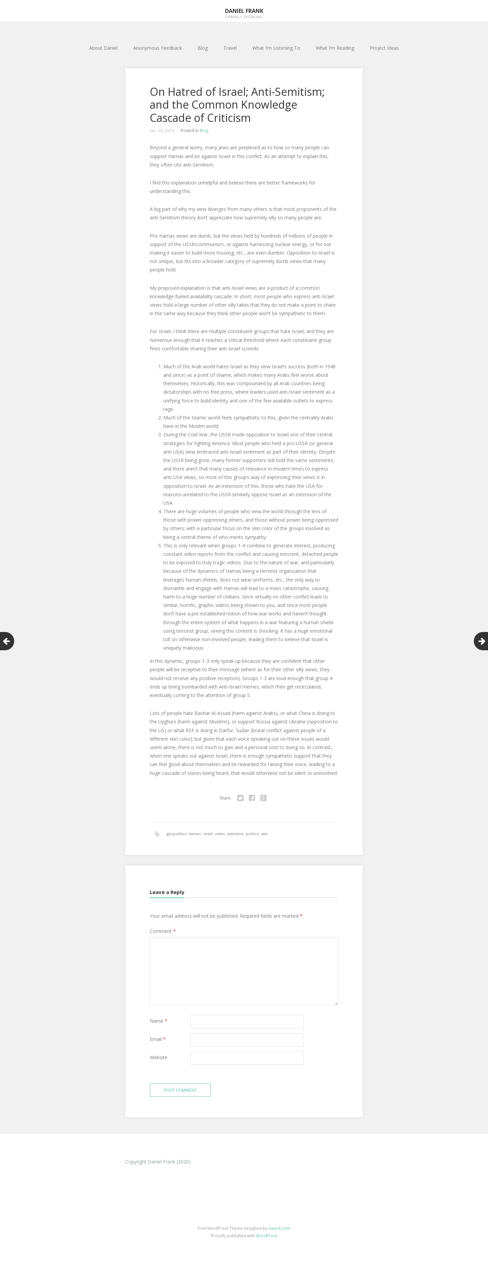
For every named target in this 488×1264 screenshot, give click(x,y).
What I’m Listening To (276, 48)
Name (158, 1021)
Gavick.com (279, 1228)
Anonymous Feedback (157, 48)
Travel (230, 48)
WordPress (266, 1236)
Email (158, 1039)
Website (158, 1057)
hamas (195, 833)
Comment (163, 931)
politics (252, 833)
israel (208, 833)
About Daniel (103, 48)
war (264, 833)
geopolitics (176, 833)
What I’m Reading (335, 48)
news (220, 833)
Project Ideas (384, 48)
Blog (203, 48)
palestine (235, 833)
